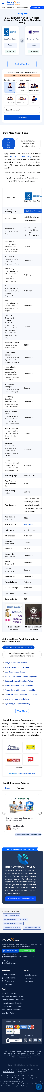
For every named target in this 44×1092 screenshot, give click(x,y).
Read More (19, 767)
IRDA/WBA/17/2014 (8, 1072)
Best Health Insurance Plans (13, 924)
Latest (8, 788)
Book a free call (10, 951)
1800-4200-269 (28, 957)
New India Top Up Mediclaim (17, 699)
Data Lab (31, 1053)
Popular (20, 788)
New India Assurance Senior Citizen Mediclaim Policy (28, 143)
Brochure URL (29, 524)
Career (19, 1051)
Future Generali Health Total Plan (19, 685)
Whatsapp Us (28, 951)
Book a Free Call (22, 64)
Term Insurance (30, 978)
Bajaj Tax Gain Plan (8, 144)
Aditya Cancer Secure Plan (16, 663)
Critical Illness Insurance (32, 928)
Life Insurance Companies (11, 1006)
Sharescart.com (26, 1055)
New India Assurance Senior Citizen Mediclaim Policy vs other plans (22, 654)
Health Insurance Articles (31, 835)
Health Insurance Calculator (12, 1003)
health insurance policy (20, 156)
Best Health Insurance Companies (15, 919)
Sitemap (10, 1053)
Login (30, 1057)
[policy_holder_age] (22, 110)
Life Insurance (29, 981)
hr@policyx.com (9, 963)
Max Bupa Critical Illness (15, 672)
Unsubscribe (15, 1055)
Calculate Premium (33, 211)
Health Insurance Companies (27, 773)
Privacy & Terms (21, 1053)
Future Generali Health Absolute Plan (20, 690)
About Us (12, 1051)
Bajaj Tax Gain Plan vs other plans (18, 647)
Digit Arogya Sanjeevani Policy (17, 703)
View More (22, 711)
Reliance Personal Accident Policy (19, 681)
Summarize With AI (37, 7)
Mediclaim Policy (8, 1013)
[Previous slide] (4, 813)
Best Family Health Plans (12, 928)
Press (5, 1051)
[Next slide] (40, 813)
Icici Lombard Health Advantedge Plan (21, 676)
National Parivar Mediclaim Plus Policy (21, 694)
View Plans (22, 117)
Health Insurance (30, 975)
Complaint (22, 1057)
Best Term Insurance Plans (12, 1010)
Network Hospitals (9, 993)
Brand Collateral (29, 1051)
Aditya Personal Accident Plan (17, 667)
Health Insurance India (11, 915)
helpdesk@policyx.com (11, 957)
